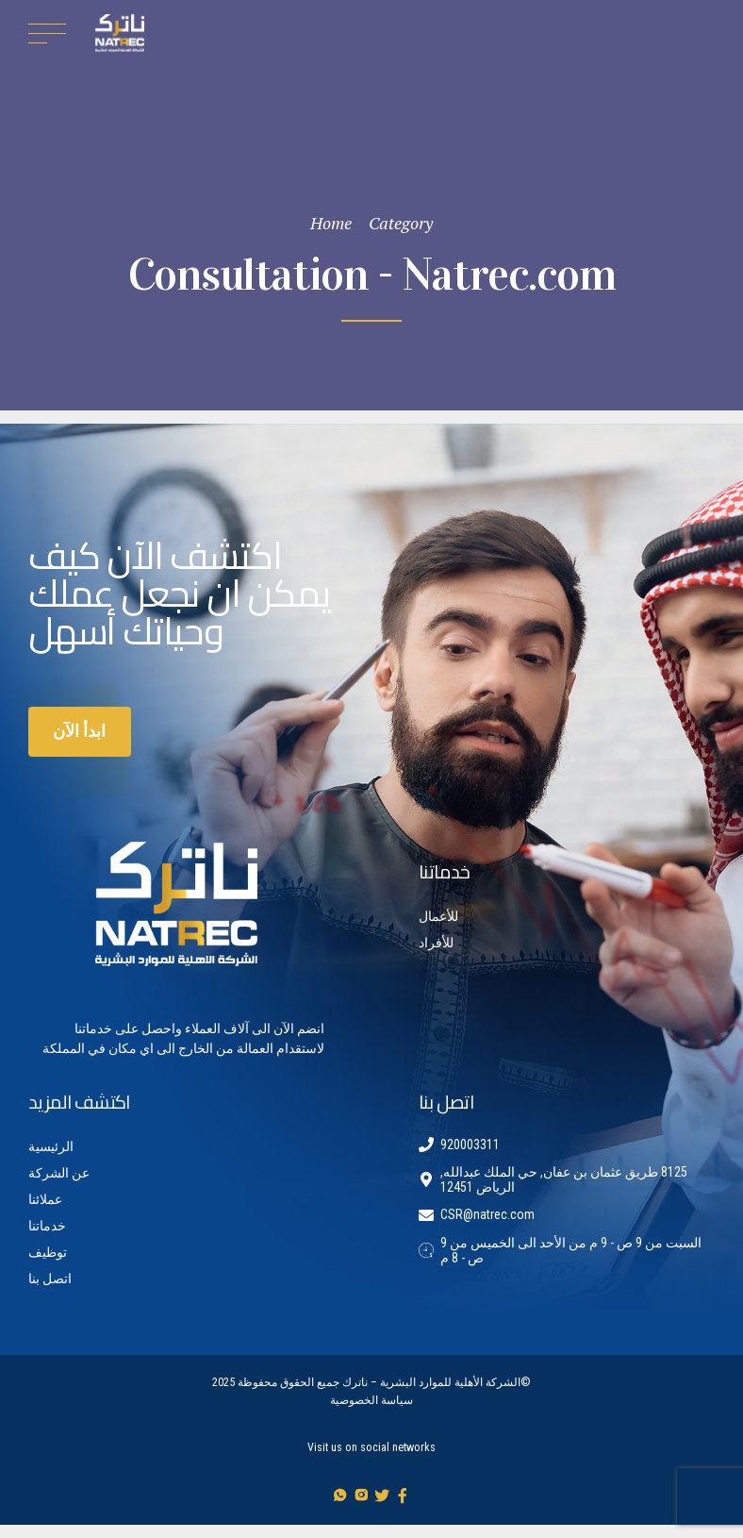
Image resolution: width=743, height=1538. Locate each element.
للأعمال (438, 916)
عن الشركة (59, 1172)
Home (331, 222)
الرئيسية (51, 1146)
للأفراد (436, 942)
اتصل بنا (50, 1278)
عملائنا (45, 1199)
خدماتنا (47, 1225)
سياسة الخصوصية (371, 1400)
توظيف (47, 1252)
